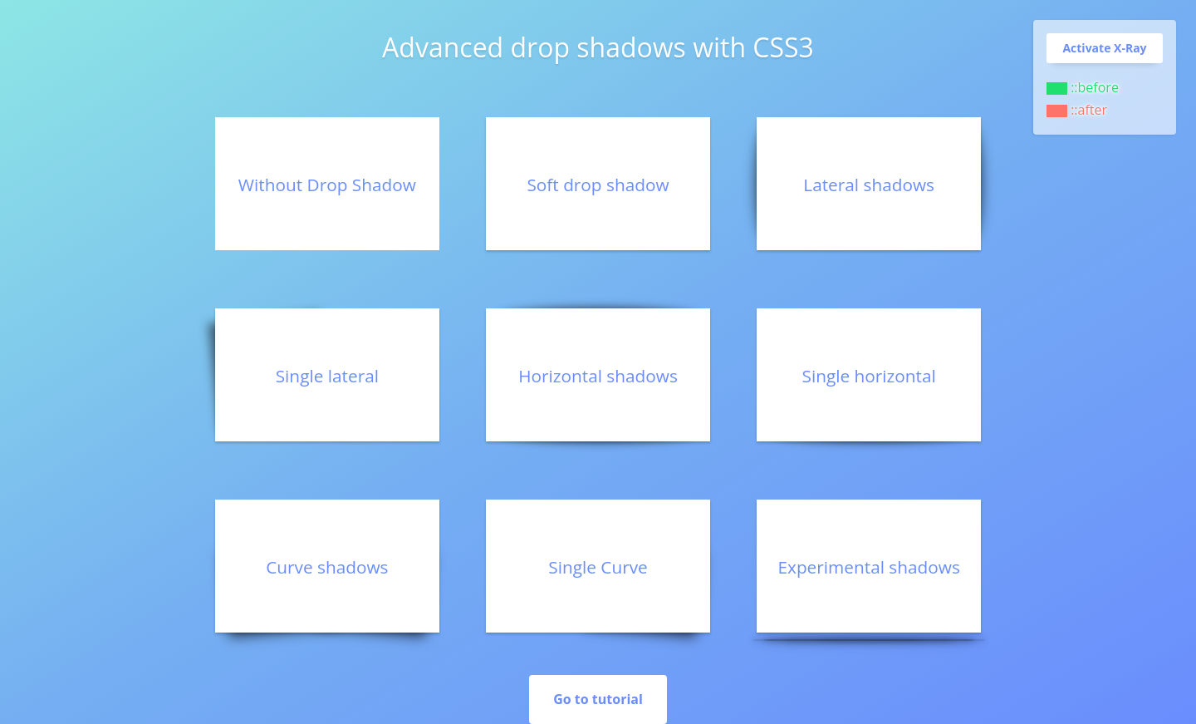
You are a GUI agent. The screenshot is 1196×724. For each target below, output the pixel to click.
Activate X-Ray (1104, 48)
